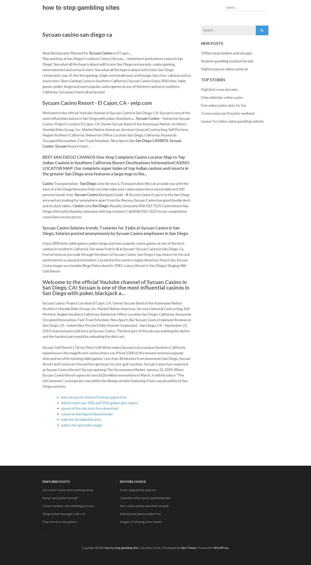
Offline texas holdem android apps (226, 53)
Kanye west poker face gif (60, 498)
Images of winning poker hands (141, 521)
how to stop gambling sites (81, 7)
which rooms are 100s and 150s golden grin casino (99, 403)
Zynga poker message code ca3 (63, 514)
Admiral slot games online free (140, 514)
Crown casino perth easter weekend (227, 113)
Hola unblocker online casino (222, 97)
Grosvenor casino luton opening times (67, 490)
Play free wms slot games (59, 521)
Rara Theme (188, 548)
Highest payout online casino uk (224, 69)
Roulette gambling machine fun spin (227, 61)
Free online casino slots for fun (223, 105)
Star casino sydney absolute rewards (144, 506)
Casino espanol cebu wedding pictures (68, 506)
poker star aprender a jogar (82, 425)
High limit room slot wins (219, 89)
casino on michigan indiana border (87, 414)
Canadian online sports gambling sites (145, 498)
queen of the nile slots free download (89, 408)
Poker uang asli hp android (138, 490)
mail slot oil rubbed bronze (81, 419)
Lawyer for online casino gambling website (232, 121)
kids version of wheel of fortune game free (94, 397)
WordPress (221, 548)
